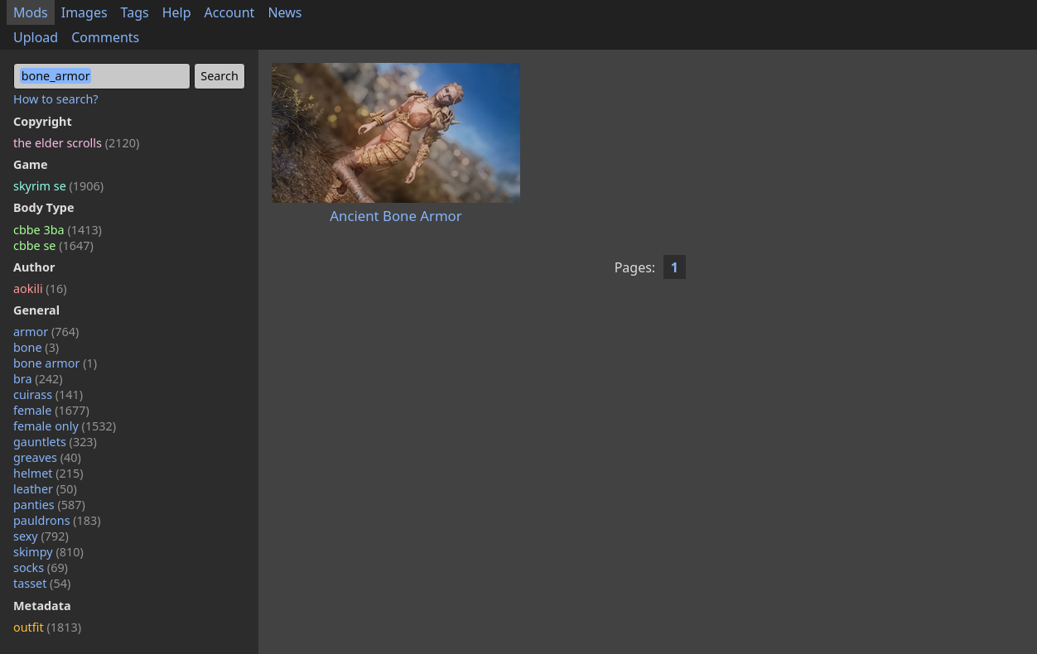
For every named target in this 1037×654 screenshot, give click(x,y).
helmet (48, 473)
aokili (39, 288)
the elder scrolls (76, 143)
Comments (105, 37)
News (284, 12)
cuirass (48, 394)
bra (38, 379)
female (51, 410)
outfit (47, 627)
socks (40, 567)
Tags (135, 12)
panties (49, 504)
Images (84, 12)
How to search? (56, 99)
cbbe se (53, 245)
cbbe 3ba (57, 230)
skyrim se (58, 186)
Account (230, 12)
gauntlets (55, 442)
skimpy (48, 552)
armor (46, 331)
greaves (47, 457)
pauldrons (57, 520)
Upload (35, 37)
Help (176, 12)
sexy (41, 536)
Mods (30, 12)
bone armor (55, 363)
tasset (41, 583)
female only (64, 426)
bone (36, 347)
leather (45, 489)
